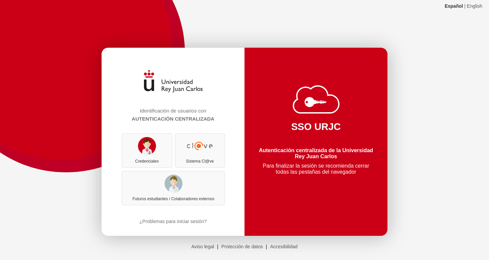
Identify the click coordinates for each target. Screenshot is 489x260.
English (474, 6)
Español (454, 6)
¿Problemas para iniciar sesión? (173, 221)
